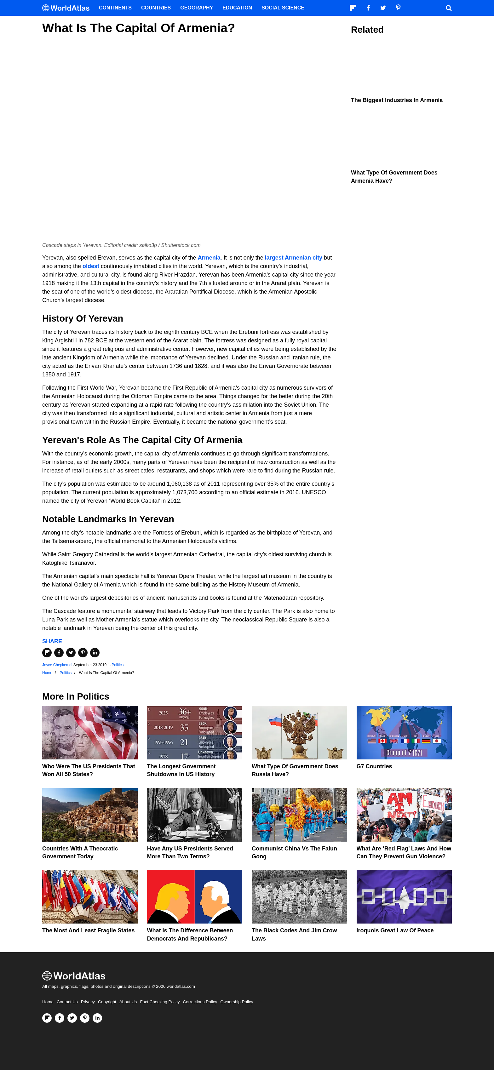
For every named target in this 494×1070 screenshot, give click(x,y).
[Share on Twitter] (71, 652)
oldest (91, 266)
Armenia (209, 258)
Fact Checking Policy (160, 1001)
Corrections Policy (200, 1001)
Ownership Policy (236, 1001)
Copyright (107, 1001)
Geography (196, 7)
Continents (115, 7)
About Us (128, 1001)
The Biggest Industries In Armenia (397, 100)
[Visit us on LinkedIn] (97, 1018)
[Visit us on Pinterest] (84, 1018)
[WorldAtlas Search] (448, 8)
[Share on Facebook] (59, 652)
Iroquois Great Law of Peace (395, 930)
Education (237, 7)
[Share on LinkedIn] (95, 652)
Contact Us (67, 1001)
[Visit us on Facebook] (59, 1018)
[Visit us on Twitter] (72, 1018)
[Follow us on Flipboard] (47, 1018)
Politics (117, 665)
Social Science (282, 7)
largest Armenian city (293, 258)
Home (48, 1001)
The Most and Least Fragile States (88, 930)
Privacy (88, 1001)
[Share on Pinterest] (83, 652)
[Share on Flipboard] (47, 652)
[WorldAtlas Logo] (68, 8)
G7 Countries (374, 766)
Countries (156, 7)
